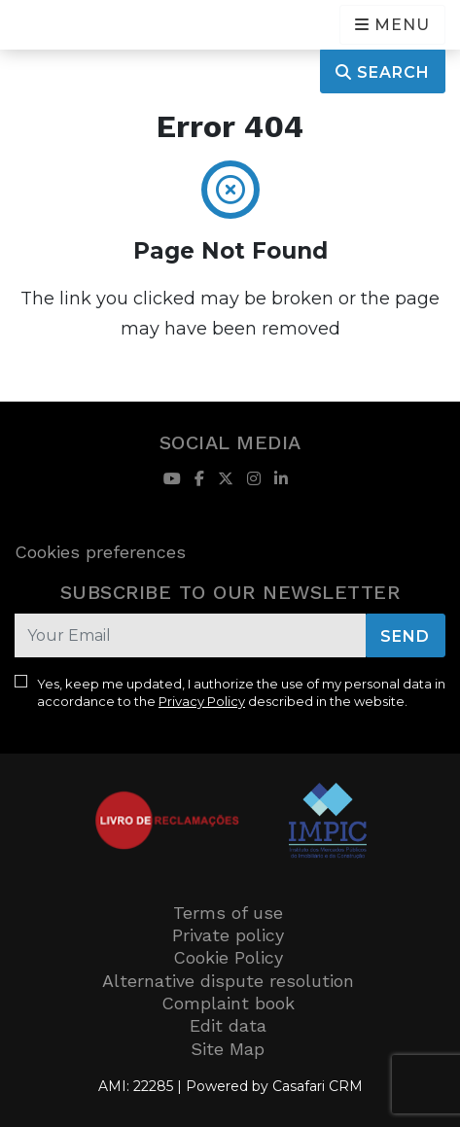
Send (405, 636)
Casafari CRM (317, 1086)
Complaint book (228, 1003)
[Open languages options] (392, 25)
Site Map (228, 1049)
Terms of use (228, 912)
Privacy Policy (202, 701)
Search (383, 72)
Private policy (228, 935)
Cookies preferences (100, 552)
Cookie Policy (228, 957)
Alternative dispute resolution (228, 980)
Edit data (228, 1025)
